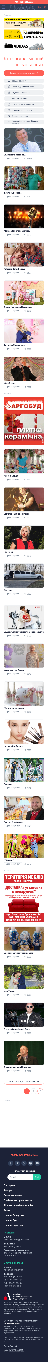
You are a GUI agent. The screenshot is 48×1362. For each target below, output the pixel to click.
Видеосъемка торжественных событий (24, 632)
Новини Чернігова (14, 1225)
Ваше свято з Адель (14, 670)
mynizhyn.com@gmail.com (16, 1239)
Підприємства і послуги (20, 110)
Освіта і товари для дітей (21, 104)
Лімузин (8, 590)
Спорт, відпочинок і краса (21, 86)
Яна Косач (9, 552)
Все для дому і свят (18, 116)
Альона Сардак (11, 476)
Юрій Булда (9, 383)
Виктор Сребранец (13, 822)
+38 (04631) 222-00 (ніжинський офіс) (13, 1284)
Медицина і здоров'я (19, 92)
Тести (7, 1210)
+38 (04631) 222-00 (13, 1246)
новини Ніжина (12, 1323)
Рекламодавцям (13, 1195)
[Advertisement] (24, 1109)
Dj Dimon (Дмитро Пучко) (16, 514)
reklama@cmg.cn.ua (13, 1269)
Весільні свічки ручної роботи (18, 953)
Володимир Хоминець (15, 155)
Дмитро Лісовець (13, 193)
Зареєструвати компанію (24, 73)
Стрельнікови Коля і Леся (17, 1029)
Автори (8, 1190)
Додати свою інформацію (18, 1205)
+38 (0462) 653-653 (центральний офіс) (13, 1278)
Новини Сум (10, 1220)
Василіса (8, 784)
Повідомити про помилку (18, 1200)
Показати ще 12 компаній (24, 1081)
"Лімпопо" (9, 860)
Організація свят (13, 158)
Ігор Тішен (9, 991)
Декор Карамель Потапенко (18, 307)
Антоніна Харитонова (14, 345)
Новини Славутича (14, 1215)
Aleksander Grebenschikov (17, 231)
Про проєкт (10, 1185)
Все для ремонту (17, 81)
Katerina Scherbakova (14, 269)
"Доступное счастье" (14, 708)
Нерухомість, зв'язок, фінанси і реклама (23, 122)
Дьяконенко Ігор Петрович (17, 1067)
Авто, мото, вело (17, 98)
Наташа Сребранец (13, 746)
